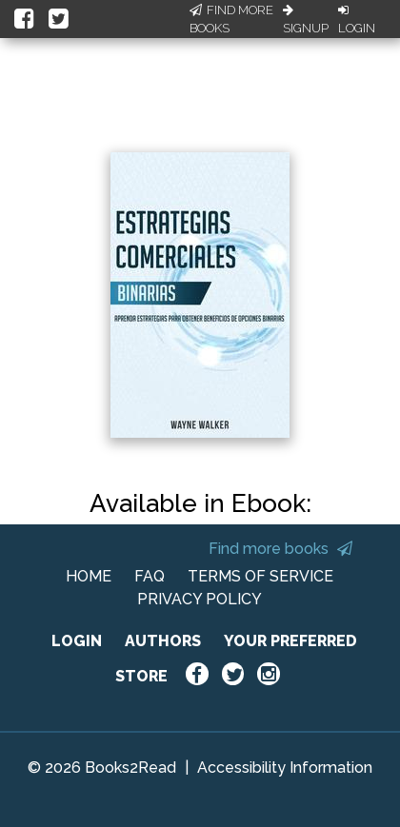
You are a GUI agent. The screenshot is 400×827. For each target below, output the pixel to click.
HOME (88, 576)
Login (356, 20)
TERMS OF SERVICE (260, 576)
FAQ (149, 576)
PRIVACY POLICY (199, 599)
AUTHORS (163, 641)
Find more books (280, 549)
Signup (306, 20)
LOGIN (76, 641)
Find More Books (231, 19)
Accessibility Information (284, 767)
